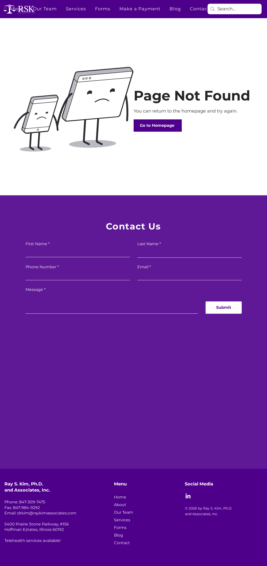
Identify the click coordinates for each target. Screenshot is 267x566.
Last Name (147, 244)
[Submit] (224, 307)
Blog (118, 535)
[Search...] (234, 9)
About (120, 504)
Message (34, 290)
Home (120, 497)
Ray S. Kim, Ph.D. (23, 484)
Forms (120, 527)
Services (122, 520)
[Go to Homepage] (158, 125)
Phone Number (41, 267)
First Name (36, 244)
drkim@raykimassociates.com (46, 513)
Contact (122, 542)
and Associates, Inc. (27, 490)
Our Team (123, 512)
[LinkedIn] (188, 496)
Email (142, 267)
